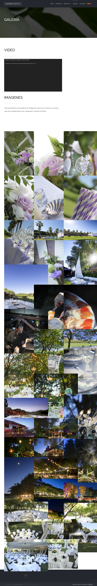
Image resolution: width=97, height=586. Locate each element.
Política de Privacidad (17, 584)
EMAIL (91, 584)
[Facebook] (25, 575)
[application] (33, 75)
